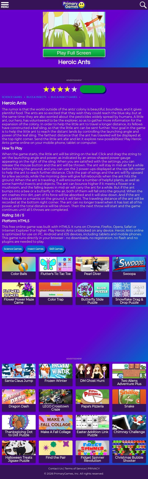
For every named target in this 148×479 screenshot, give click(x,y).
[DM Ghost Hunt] (92, 375)
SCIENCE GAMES (12, 97)
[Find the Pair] (56, 452)
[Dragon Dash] (19, 400)
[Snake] (129, 400)
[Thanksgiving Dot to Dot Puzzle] (19, 426)
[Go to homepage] (73, 5)
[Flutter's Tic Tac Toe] (56, 268)
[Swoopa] (129, 268)
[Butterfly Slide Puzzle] (92, 293)
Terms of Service (75, 468)
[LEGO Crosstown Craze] (56, 400)
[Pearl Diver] (92, 268)
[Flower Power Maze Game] (19, 293)
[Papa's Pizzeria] (92, 400)
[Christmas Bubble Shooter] (129, 452)
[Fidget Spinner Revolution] (92, 452)
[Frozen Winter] (56, 375)
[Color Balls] (19, 268)
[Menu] (5, 5)
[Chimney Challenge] (129, 426)
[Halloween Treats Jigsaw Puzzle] (19, 452)
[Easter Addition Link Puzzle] (92, 426)
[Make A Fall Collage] (56, 426)
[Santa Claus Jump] (19, 375)
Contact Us (55, 468)
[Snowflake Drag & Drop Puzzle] (129, 293)
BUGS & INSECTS (36, 97)
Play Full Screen (74, 53)
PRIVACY (94, 468)
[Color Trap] (56, 293)
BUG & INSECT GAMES (64, 97)
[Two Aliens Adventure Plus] (129, 375)
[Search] (143, 5)
